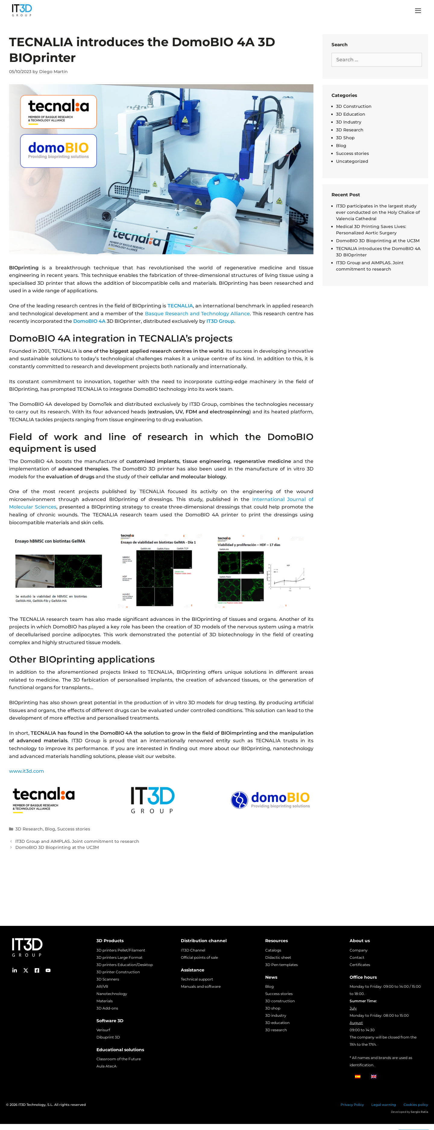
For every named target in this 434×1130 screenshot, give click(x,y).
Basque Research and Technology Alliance (197, 313)
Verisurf (103, 1030)
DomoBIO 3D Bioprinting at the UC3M (57, 847)
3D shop (272, 1008)
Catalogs (273, 950)
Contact (357, 957)
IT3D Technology (32, 1105)
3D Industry (348, 122)
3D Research (29, 829)
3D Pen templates (281, 964)
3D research (276, 1030)
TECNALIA (180, 306)
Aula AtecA (106, 1066)
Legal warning (383, 1105)
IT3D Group (220, 321)
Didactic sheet (278, 957)
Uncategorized (352, 161)
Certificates (360, 964)
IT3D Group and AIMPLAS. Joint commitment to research (77, 841)
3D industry (275, 1015)
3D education (277, 1022)
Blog (50, 829)
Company (359, 950)
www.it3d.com (26, 771)
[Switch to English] (373, 1076)
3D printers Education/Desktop (124, 964)
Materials (104, 1001)
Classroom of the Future (118, 1059)
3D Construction (354, 106)
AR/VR (102, 986)
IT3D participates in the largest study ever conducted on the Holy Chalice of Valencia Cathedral (378, 212)
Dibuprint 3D (108, 1037)
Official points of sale (199, 957)
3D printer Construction (118, 972)
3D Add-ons (107, 1008)
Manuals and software (201, 986)
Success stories (73, 829)
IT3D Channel (193, 950)
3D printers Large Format (119, 957)
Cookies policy (416, 1105)
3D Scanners (107, 979)
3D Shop (345, 137)
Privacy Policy (352, 1105)
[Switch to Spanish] (357, 1076)
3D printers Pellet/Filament (120, 950)
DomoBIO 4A (89, 321)
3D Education (350, 114)
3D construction (280, 1001)
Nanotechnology (111, 993)
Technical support (197, 979)
